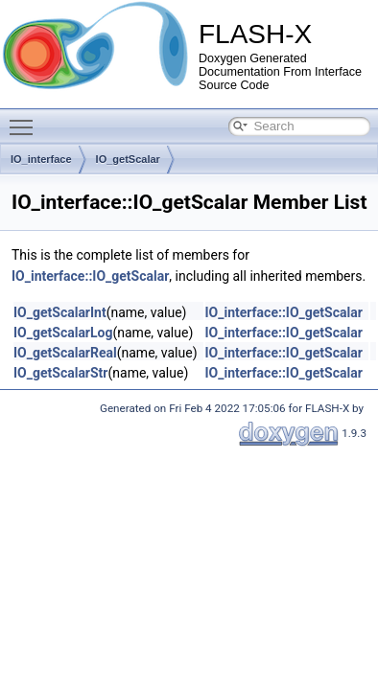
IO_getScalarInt (59, 312)
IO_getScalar (128, 159)
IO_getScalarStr (60, 372)
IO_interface (41, 159)
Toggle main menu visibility (26, 118)
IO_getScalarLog (62, 332)
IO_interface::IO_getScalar (90, 276)
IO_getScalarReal (65, 352)
